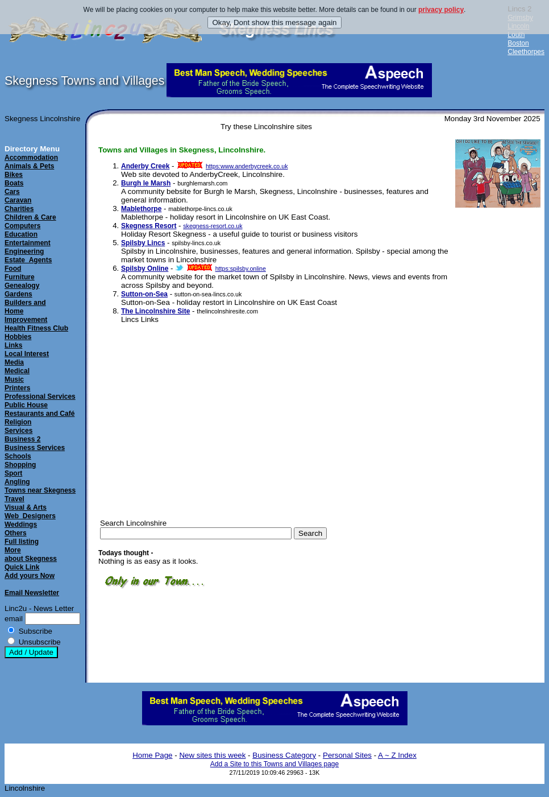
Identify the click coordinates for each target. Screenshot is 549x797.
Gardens (18, 294)
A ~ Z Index (397, 755)
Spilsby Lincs (143, 243)
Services (18, 431)
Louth (516, 35)
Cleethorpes (526, 52)
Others (16, 533)
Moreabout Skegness (31, 554)
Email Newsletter (32, 593)
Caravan (18, 200)
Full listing (22, 542)
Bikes (14, 175)
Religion (18, 422)
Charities (19, 209)
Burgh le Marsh (145, 183)
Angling (17, 482)
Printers (17, 388)
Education (21, 234)
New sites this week (212, 755)
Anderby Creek (145, 166)
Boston (518, 43)
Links (13, 345)
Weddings (21, 524)
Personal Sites (347, 755)
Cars (12, 192)
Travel (14, 499)
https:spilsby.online (240, 268)
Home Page (152, 755)
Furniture (20, 277)
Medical (17, 371)
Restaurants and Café (39, 414)
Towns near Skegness (40, 490)
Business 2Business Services (35, 443)
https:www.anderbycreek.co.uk (247, 166)
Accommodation (31, 158)
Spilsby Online (144, 268)
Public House (26, 405)
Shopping (20, 465)
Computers (22, 226)
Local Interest (27, 354)
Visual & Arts (26, 507)
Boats (14, 183)
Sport (13, 473)
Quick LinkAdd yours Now (30, 571)
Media (14, 362)
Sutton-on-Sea (144, 294)
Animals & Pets (29, 166)
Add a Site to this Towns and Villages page (274, 764)
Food (13, 268)
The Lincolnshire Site (155, 311)
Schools (18, 456)
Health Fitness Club (36, 328)
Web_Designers (30, 516)
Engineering (24, 251)
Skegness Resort (148, 226)
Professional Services (40, 396)
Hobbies (18, 337)
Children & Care (30, 217)
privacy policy (441, 10)
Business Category (284, 755)
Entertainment (28, 243)
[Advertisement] (486, 387)
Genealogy (22, 286)
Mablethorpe (141, 209)
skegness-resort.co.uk (212, 225)
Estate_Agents (28, 260)
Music (14, 379)
